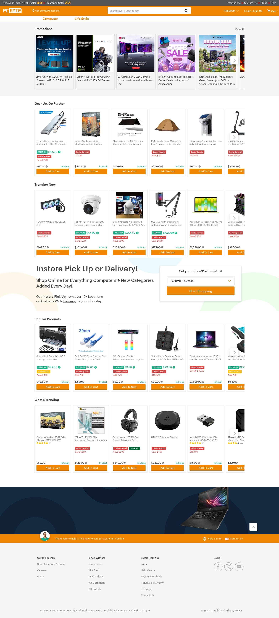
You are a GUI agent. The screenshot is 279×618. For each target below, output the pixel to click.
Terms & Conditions (212, 609)
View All (239, 29)
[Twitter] (229, 568)
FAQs (144, 562)
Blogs (264, 2)
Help (273, 2)
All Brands (95, 587)
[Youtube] (239, 568)
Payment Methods (151, 575)
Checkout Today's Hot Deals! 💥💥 (23, 2)
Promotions (234, 2)
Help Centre (148, 568)
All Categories (97, 581)
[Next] (234, 60)
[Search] (186, 11)
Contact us (236, 537)
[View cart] (268, 10)
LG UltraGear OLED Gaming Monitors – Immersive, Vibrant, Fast (135, 80)
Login (247, 10)
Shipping (146, 587)
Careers (41, 568)
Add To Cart (53, 171)
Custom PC (250, 2)
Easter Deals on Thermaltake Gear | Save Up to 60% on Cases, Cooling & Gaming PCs (217, 80)
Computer (50, 18)
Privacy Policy (234, 609)
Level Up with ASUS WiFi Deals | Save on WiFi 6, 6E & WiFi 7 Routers (54, 80)
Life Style (82, 18)
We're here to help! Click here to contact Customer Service (89, 537)
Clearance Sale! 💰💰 (58, 2)
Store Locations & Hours (51, 562)
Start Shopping (200, 290)
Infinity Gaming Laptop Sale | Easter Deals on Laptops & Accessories (175, 80)
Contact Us (147, 593)
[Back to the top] (253, 525)
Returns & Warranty (152, 581)
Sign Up (257, 10)
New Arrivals (96, 575)
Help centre (215, 537)
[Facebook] (219, 568)
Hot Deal (94, 568)
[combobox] (149, 10)
